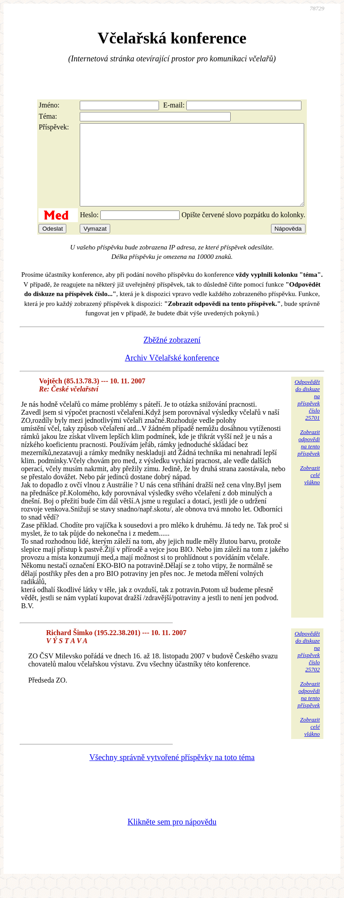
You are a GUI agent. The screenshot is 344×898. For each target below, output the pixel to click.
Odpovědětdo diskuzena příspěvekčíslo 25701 (307, 416)
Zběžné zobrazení (171, 356)
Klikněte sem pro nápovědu (172, 838)
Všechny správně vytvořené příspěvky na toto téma (172, 773)
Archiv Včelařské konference (172, 374)
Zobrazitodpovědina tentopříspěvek (308, 459)
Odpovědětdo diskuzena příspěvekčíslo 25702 (307, 667)
